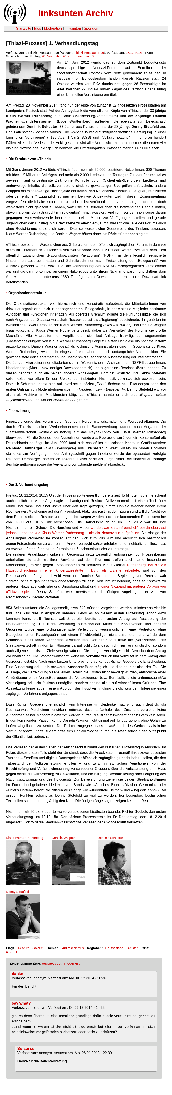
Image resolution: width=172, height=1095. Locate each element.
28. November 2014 (55, 56)
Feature (23, 948)
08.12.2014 (134, 52)
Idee (37, 28)
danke (17, 974)
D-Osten (133, 948)
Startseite (23, 28)
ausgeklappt (51, 963)
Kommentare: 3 (83, 56)
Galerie (37, 948)
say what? (21, 1003)
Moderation (53, 28)
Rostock (12, 952)
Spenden (91, 28)
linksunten (73, 28)
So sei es (25, 1048)
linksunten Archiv (75, 13)
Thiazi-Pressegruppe (89, 52)
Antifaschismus (73, 948)
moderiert (72, 963)
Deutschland (114, 948)
